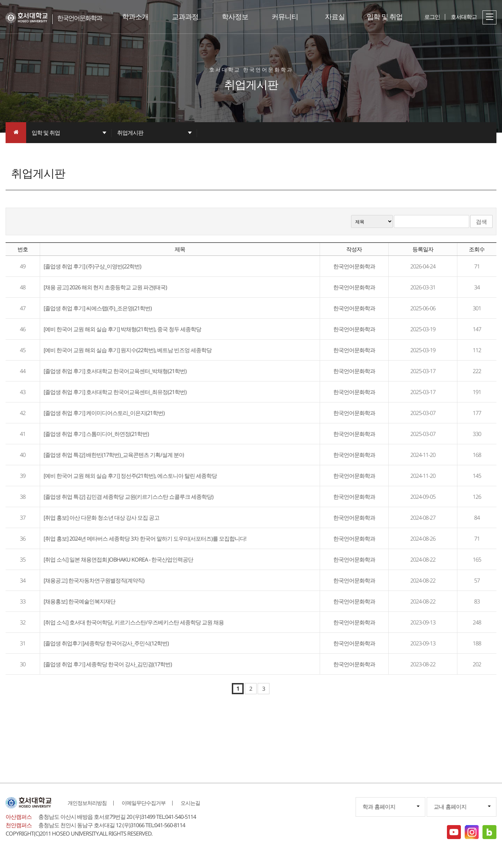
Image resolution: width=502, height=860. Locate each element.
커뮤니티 (285, 16)
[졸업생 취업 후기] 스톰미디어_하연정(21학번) (96, 434)
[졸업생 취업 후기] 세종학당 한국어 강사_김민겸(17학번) (108, 664)
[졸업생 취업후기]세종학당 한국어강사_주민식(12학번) (106, 643)
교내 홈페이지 (450, 806)
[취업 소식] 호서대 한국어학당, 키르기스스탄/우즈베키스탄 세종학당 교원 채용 (134, 622)
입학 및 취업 (385, 16)
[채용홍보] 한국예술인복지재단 (79, 601)
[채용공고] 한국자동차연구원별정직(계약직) (94, 580)
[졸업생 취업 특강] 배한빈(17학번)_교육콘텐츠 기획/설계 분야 (114, 455)
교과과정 (185, 16)
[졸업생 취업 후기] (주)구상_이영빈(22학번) (92, 266)
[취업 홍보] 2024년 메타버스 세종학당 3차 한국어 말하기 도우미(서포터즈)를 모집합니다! (145, 538)
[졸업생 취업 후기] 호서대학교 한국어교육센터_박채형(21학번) (115, 371)
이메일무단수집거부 (144, 802)
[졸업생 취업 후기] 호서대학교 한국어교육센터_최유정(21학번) (115, 392)
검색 (481, 221)
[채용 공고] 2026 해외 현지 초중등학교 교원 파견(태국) (105, 287)
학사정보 (235, 16)
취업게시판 (130, 132)
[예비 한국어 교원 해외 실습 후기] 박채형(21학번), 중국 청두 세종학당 (122, 329)
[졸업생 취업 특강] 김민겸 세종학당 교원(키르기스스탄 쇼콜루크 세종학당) (128, 497)
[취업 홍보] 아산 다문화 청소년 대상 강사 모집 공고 (101, 517)
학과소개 (135, 16)
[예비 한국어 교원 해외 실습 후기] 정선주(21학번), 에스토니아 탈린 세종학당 (130, 476)
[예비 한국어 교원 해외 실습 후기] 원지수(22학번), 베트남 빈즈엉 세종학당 (128, 350)
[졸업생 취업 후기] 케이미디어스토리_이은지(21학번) (104, 413)
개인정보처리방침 (87, 802)
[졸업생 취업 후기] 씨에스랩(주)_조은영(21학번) (98, 308)
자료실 (335, 16)
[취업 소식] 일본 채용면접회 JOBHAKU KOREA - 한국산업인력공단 (118, 559)
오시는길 (190, 802)
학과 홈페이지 (379, 806)
